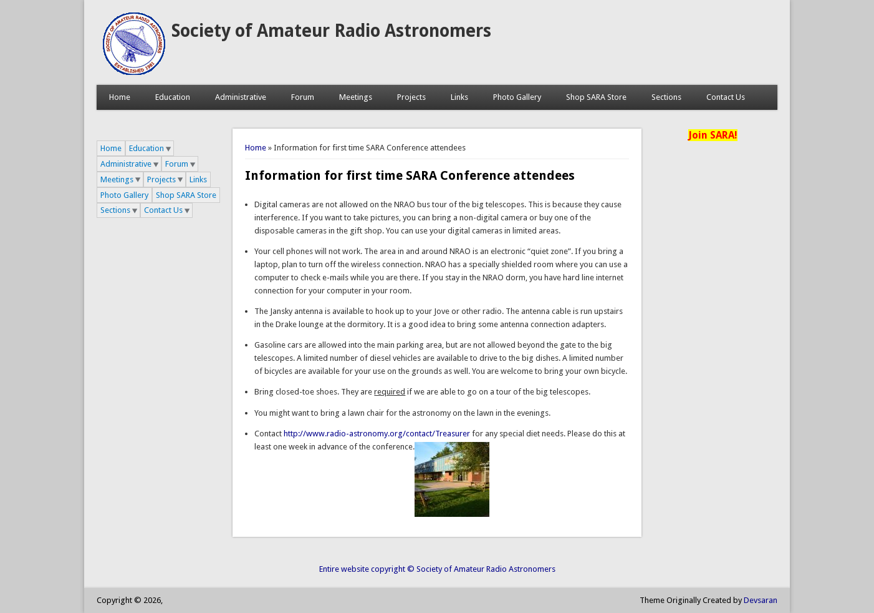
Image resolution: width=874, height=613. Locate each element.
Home (119, 97)
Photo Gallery (517, 97)
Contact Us (725, 97)
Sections (666, 97)
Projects (411, 97)
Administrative (240, 97)
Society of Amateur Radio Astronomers (331, 31)
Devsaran (760, 600)
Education (172, 97)
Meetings (355, 97)
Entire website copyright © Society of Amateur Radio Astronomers (437, 569)
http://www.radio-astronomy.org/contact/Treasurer (377, 433)
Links (459, 97)
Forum (302, 97)
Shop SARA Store (596, 97)
